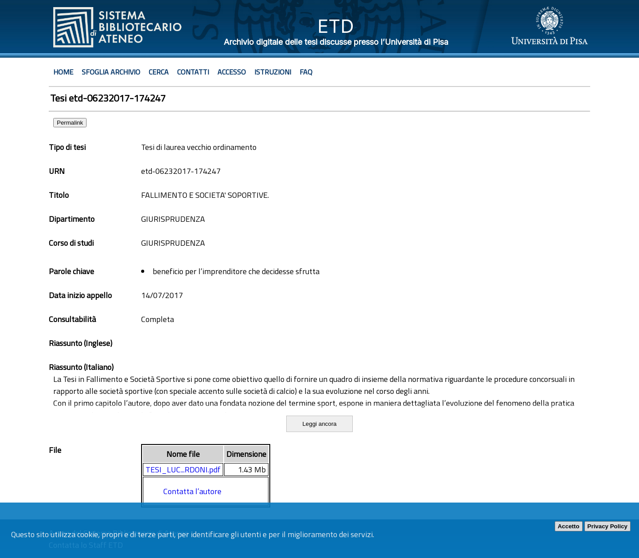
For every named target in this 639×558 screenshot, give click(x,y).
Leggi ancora (319, 423)
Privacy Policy (607, 526)
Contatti (193, 72)
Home (63, 72)
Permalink (70, 122)
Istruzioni (272, 72)
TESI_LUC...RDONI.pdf (183, 469)
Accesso (231, 72)
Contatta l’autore (192, 491)
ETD (335, 26)
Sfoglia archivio (111, 72)
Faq (306, 72)
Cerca (159, 72)
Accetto (569, 526)
